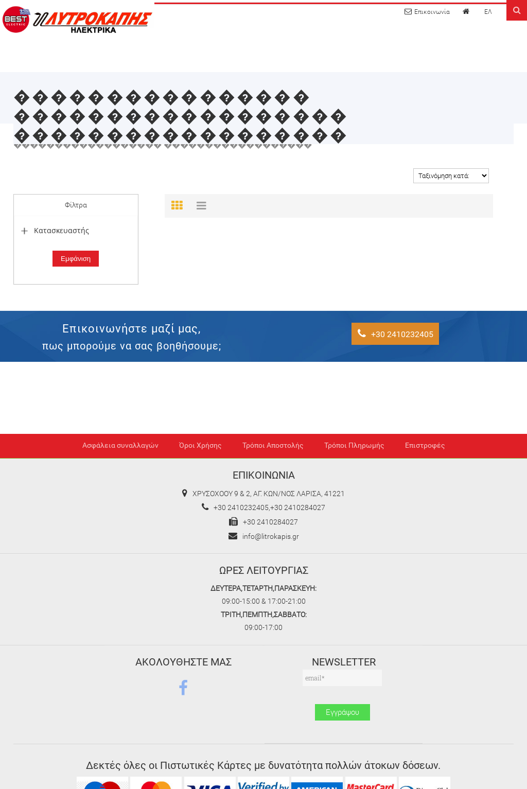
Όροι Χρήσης (200, 446)
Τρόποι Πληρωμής (354, 446)
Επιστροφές (425, 446)
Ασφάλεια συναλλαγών (120, 446)
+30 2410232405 (395, 333)
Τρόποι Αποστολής (273, 446)
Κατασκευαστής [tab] (54, 230)
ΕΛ (488, 11)
